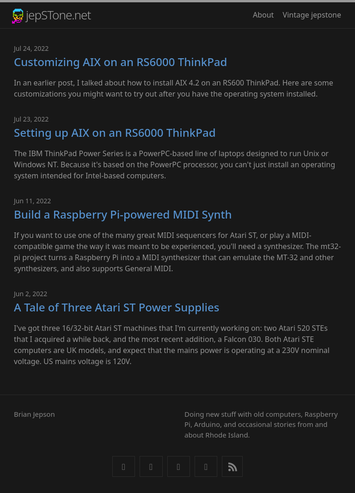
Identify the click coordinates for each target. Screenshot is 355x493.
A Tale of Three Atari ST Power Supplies (116, 307)
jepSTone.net (58, 14)
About (263, 15)
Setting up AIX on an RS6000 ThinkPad (115, 132)
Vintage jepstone (312, 15)
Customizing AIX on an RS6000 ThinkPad (120, 61)
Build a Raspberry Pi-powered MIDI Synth (123, 214)
